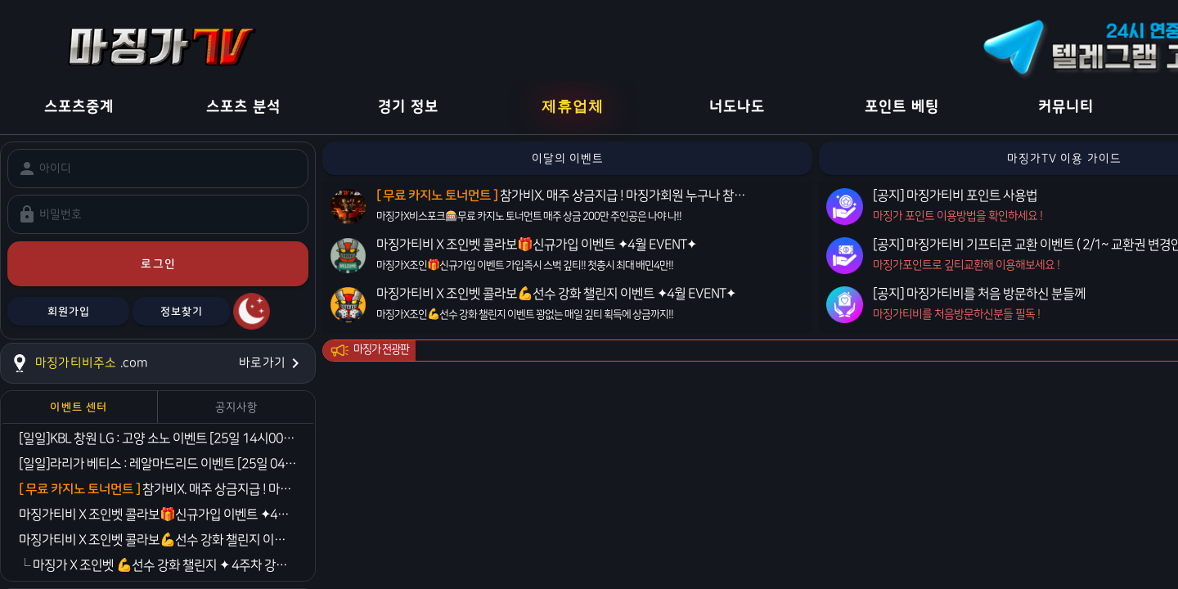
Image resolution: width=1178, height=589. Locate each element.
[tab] (79, 407)
